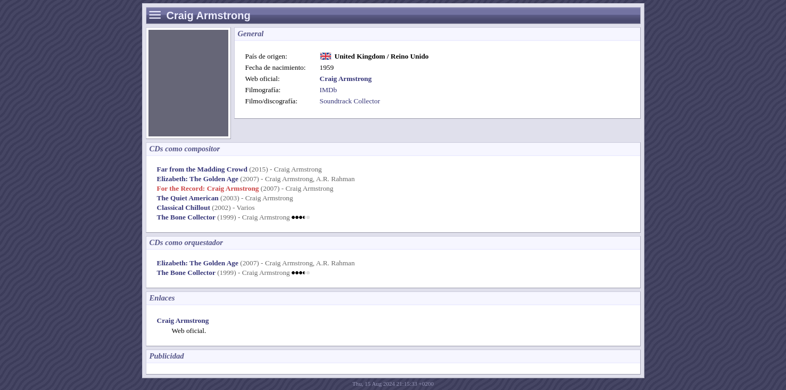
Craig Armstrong (183, 320)
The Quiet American (188, 198)
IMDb (328, 90)
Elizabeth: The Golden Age (197, 179)
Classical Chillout (183, 208)
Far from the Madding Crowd (202, 169)
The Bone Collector (186, 217)
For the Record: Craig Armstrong (208, 188)
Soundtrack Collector (350, 101)
